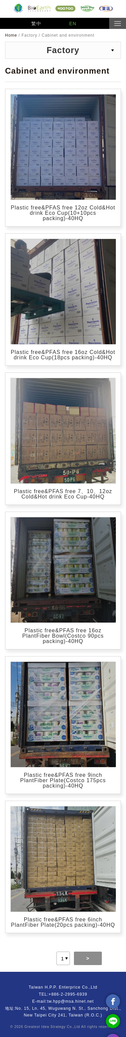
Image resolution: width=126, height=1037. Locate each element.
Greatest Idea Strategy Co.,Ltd (52, 1027)
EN (72, 23)
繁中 (36, 23)
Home (11, 35)
